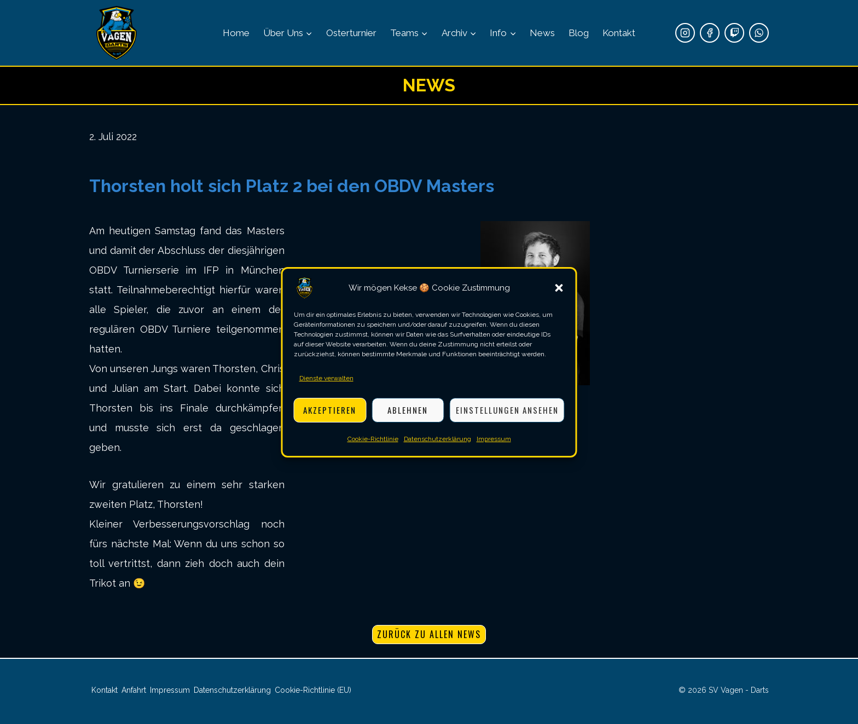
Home (236, 32)
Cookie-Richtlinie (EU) (313, 690)
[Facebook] (710, 33)
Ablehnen (407, 410)
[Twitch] (734, 33)
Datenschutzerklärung (437, 439)
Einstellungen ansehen (507, 410)
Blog (579, 32)
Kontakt (618, 32)
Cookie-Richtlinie (372, 439)
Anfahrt (133, 690)
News (542, 32)
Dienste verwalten (326, 378)
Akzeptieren (329, 410)
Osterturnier (351, 32)
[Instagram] (685, 33)
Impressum (494, 439)
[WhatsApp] (759, 33)
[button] (559, 287)
